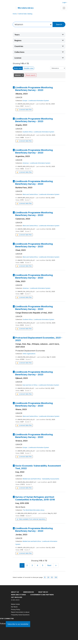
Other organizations (29, 353)
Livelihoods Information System (38, 100)
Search (59, 24)
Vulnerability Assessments (50, 479)
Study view (18, 68)
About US (15, 592)
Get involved (16, 597)
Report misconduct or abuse (20, 612)
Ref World (14, 607)
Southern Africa (28, 132)
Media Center (15, 604)
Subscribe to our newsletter (18, 624)
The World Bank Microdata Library (33, 510)
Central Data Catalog (25, 14)
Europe (25, 100)
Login (64, 2)
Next (49, 565)
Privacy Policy (15, 609)
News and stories (18, 594)
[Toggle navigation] (64, 8)
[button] (39, 35)
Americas (26, 163)
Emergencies (28, 592)
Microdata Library (26, 8)
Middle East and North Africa (32, 479)
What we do (43, 592)
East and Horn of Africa (30, 385)
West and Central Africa (30, 194)
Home (15, 14)
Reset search (30, 75)
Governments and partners (42, 594)
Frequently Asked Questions (20, 615)
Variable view (28, 68)
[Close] (51, 24)
